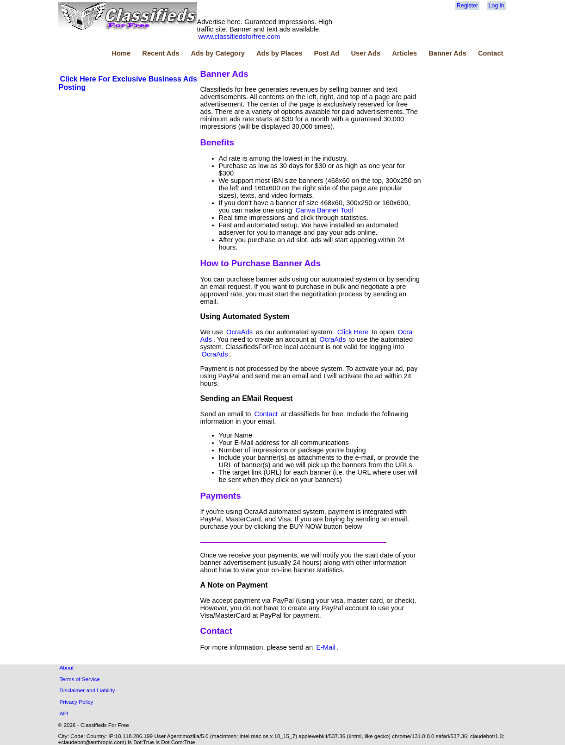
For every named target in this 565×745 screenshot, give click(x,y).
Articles (404, 53)
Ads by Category (217, 53)
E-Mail (325, 647)
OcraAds (239, 332)
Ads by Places (279, 53)
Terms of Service (80, 679)
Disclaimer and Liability (87, 690)
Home (121, 53)
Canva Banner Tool (324, 210)
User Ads (365, 53)
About (67, 667)
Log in (496, 5)
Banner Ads (447, 53)
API (64, 713)
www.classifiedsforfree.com (239, 36)
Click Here (353, 332)
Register (467, 5)
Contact (490, 53)
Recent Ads (160, 53)
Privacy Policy (76, 702)
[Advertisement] (128, 161)
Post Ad (326, 53)
